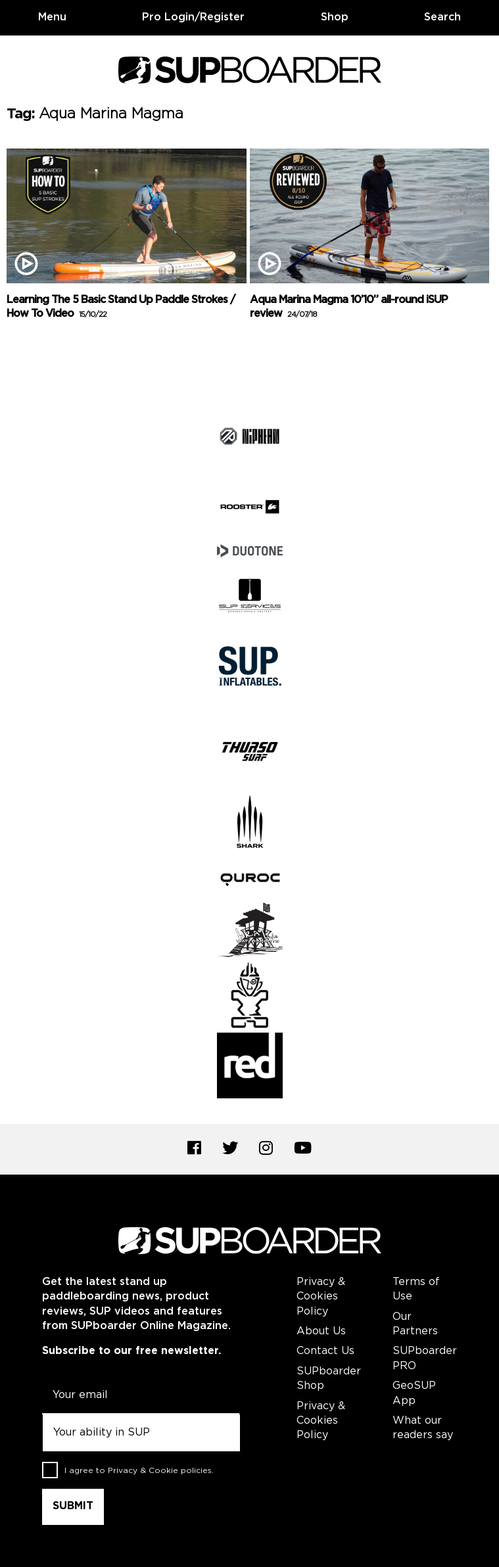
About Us (321, 1331)
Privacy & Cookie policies (160, 1470)
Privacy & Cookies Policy (321, 1297)
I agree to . (139, 1470)
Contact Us (325, 1351)
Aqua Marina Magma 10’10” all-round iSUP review (349, 307)
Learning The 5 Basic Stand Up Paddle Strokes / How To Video (121, 307)
